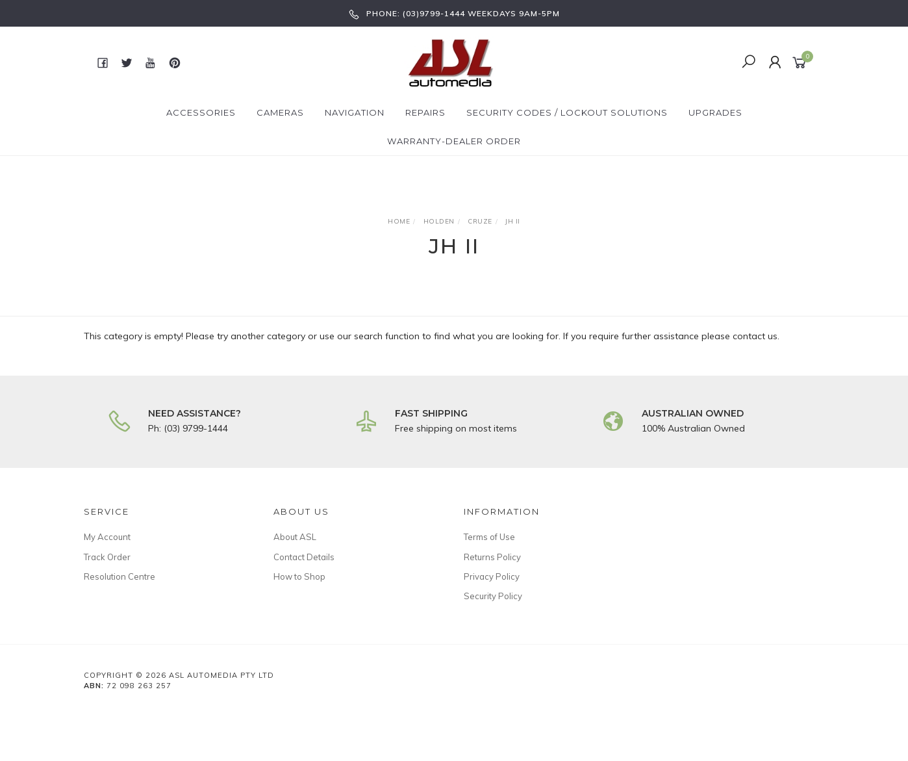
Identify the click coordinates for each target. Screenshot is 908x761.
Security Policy (493, 596)
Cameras (280, 112)
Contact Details (303, 557)
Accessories (201, 112)
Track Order (107, 557)
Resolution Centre (119, 576)
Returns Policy (492, 557)
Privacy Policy (492, 576)
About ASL (294, 537)
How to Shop (299, 576)
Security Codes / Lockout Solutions (567, 112)
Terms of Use (489, 537)
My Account (107, 537)
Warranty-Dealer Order (454, 141)
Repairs (425, 112)
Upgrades (715, 112)
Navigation (355, 112)
